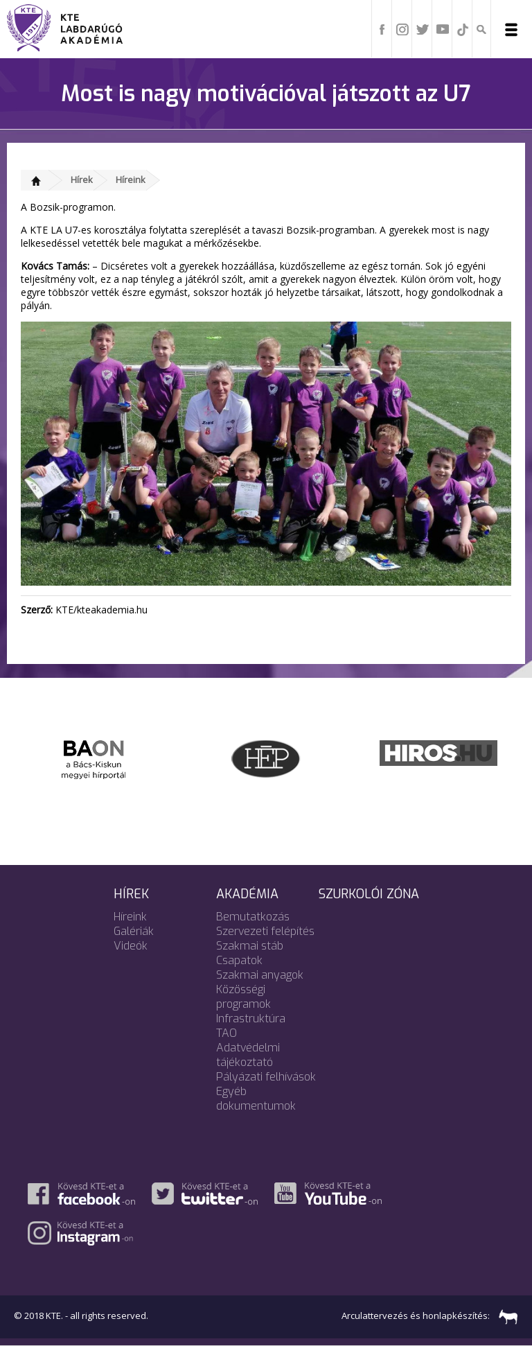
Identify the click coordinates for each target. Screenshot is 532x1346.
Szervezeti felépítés (265, 931)
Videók (131, 945)
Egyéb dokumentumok (256, 1098)
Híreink (130, 179)
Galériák (134, 931)
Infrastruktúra (250, 1018)
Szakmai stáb (249, 945)
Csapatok (239, 960)
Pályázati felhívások (266, 1076)
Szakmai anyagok (259, 975)
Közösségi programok (243, 996)
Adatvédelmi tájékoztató (248, 1054)
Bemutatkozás (253, 916)
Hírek (82, 179)
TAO (226, 1033)
